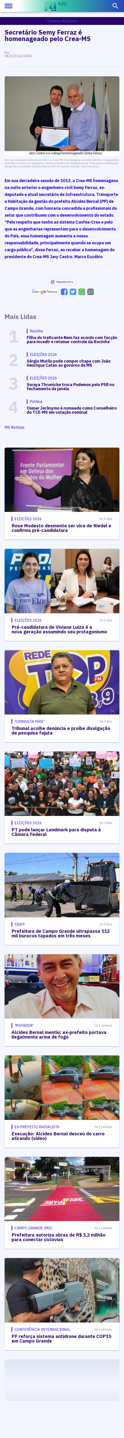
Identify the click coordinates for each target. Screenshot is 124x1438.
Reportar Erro (62, 282)
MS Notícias (14, 427)
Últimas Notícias (62, 21)
